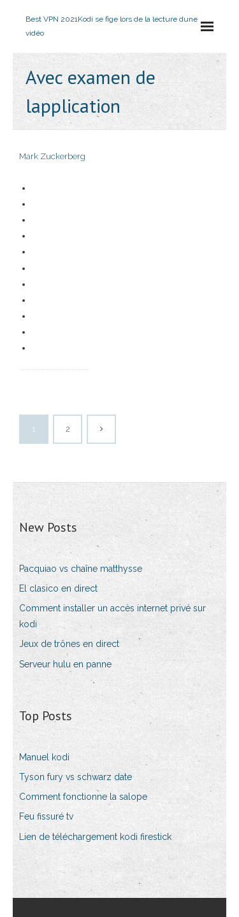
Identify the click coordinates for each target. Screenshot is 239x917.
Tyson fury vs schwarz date (75, 777)
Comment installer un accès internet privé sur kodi (112, 616)
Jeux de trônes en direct (69, 644)
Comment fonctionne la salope (83, 797)
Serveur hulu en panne (65, 664)
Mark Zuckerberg (52, 156)
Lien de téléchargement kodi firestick (95, 837)
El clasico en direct (58, 588)
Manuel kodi (44, 757)
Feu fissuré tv (46, 816)
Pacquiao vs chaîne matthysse (80, 569)
